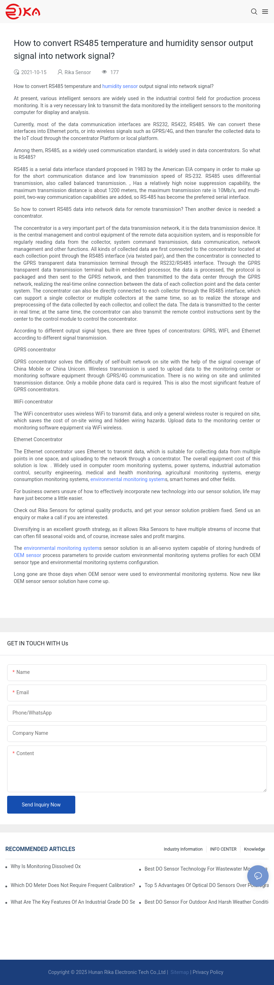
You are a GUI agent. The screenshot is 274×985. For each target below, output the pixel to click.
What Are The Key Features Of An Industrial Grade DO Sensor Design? (73, 902)
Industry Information (183, 849)
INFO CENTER (223, 849)
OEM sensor (27, 555)
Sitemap (179, 972)
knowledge (254, 849)
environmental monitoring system (128, 479)
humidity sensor (120, 86)
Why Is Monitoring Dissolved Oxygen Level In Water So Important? (46, 866)
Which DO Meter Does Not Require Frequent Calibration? (73, 885)
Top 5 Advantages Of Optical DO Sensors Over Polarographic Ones (206, 885)
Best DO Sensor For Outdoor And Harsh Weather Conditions (206, 902)
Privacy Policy (208, 972)
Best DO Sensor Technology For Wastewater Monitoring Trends (206, 869)
